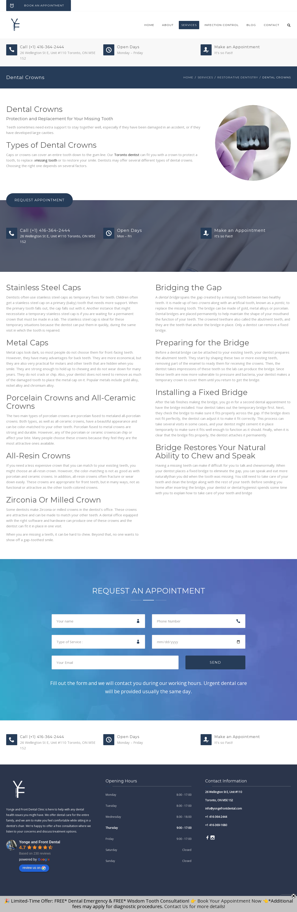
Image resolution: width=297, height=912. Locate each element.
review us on (34, 868)
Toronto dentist (126, 154)
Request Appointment (39, 200)
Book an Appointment (35, 5)
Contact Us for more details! (194, 906)
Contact (271, 25)
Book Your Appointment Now (229, 901)
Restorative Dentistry (237, 77)
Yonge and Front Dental (39, 842)
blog (251, 25)
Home (149, 25)
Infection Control (222, 25)
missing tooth (46, 160)
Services (189, 25)
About (168, 25)
